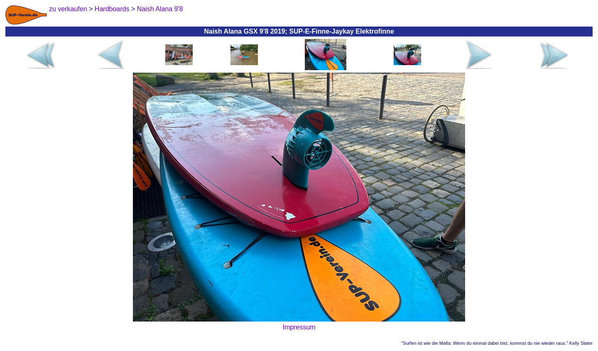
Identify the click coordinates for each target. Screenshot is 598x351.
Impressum (298, 327)
